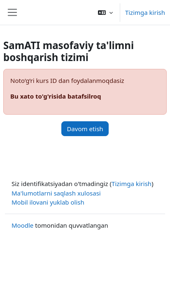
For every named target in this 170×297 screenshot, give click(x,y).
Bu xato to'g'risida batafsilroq (55, 96)
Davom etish (85, 129)
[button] (105, 12)
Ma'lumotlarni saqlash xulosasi (56, 193)
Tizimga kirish (145, 12)
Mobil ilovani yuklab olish (48, 202)
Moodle (22, 225)
